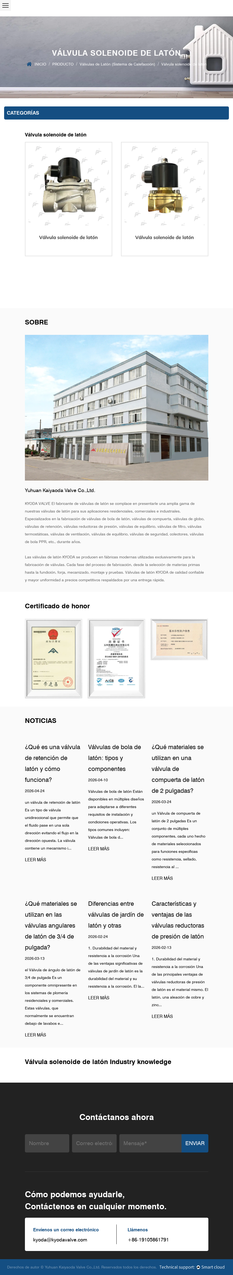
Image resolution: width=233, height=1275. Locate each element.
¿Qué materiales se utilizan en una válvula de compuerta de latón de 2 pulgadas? (178, 768)
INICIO (40, 64)
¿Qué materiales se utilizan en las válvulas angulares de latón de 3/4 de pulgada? (51, 925)
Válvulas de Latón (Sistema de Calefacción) (117, 64)
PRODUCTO (63, 64)
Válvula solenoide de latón (68, 237)
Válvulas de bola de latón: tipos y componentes (114, 757)
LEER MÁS (35, 859)
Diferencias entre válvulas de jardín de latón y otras (116, 914)
